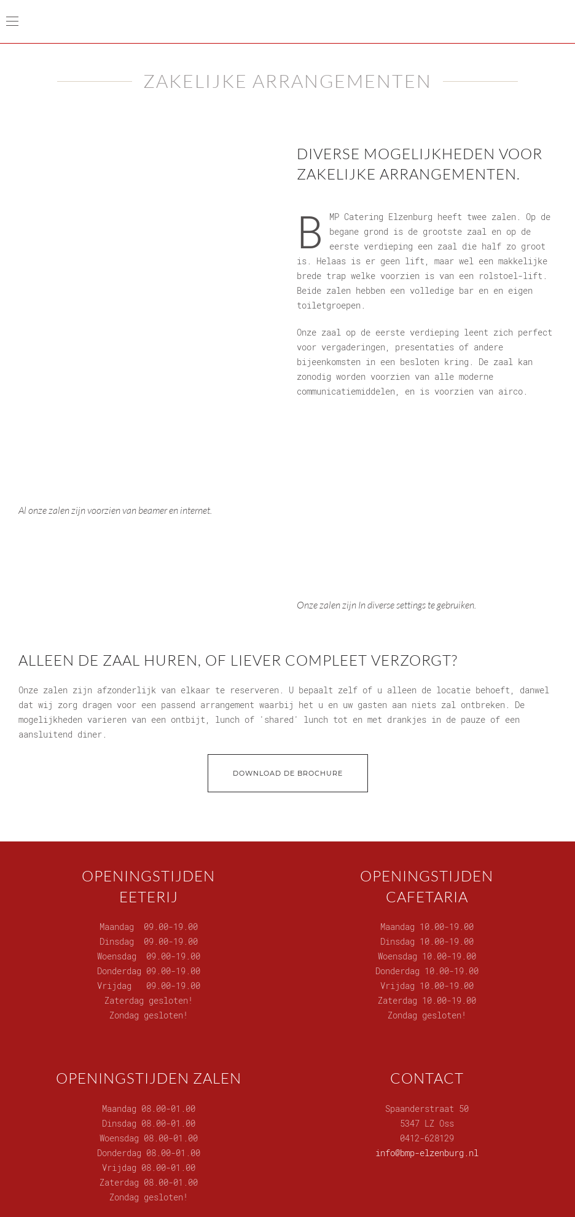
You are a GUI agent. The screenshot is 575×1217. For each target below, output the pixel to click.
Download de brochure (288, 773)
